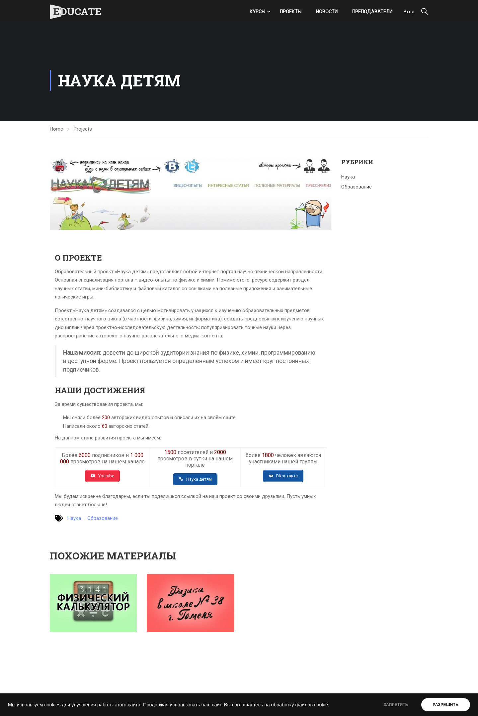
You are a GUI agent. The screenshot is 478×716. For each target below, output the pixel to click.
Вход (409, 11)
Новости (327, 11)
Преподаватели (372, 11)
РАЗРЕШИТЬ (445, 704)
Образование (102, 518)
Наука (74, 518)
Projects (83, 129)
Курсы (257, 11)
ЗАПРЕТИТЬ (395, 704)
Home (56, 129)
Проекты (290, 11)
